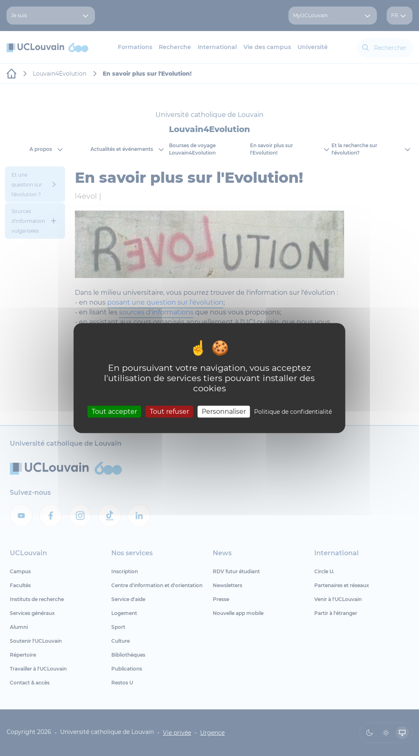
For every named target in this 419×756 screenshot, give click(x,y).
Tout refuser (169, 411)
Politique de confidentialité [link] (293, 411)
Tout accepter (114, 411)
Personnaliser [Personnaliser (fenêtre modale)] (224, 411)
